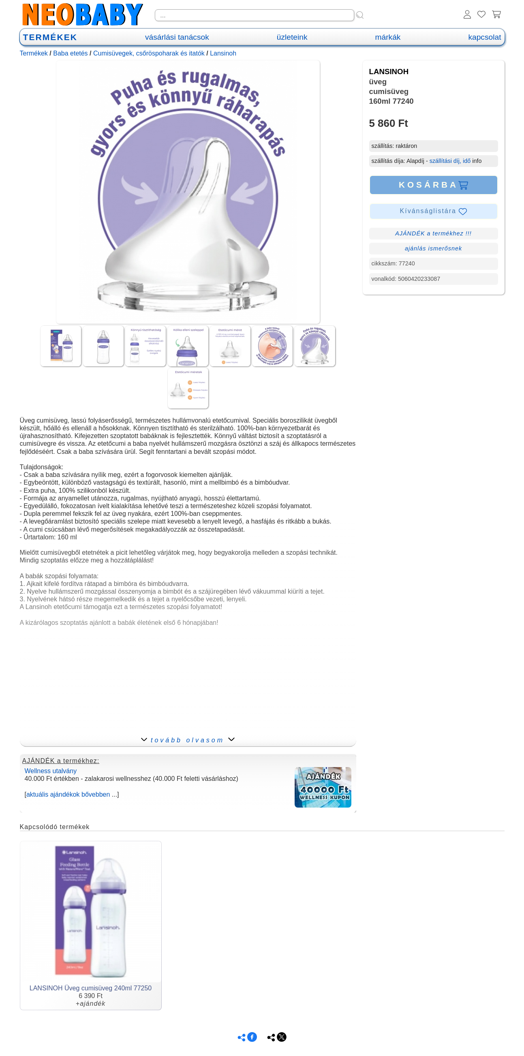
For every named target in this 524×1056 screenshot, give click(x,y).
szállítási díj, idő (450, 161)
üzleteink (292, 37)
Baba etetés (70, 53)
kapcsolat (484, 37)
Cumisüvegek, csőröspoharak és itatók (149, 53)
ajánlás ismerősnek (433, 248)
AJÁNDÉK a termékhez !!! (433, 233)
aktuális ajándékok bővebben (68, 794)
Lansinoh (223, 53)
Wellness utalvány (51, 770)
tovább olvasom (188, 740)
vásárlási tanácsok (177, 37)
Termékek (34, 53)
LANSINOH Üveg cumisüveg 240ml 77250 (91, 988)
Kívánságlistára (433, 211)
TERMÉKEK (50, 37)
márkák (388, 37)
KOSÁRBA (433, 185)
